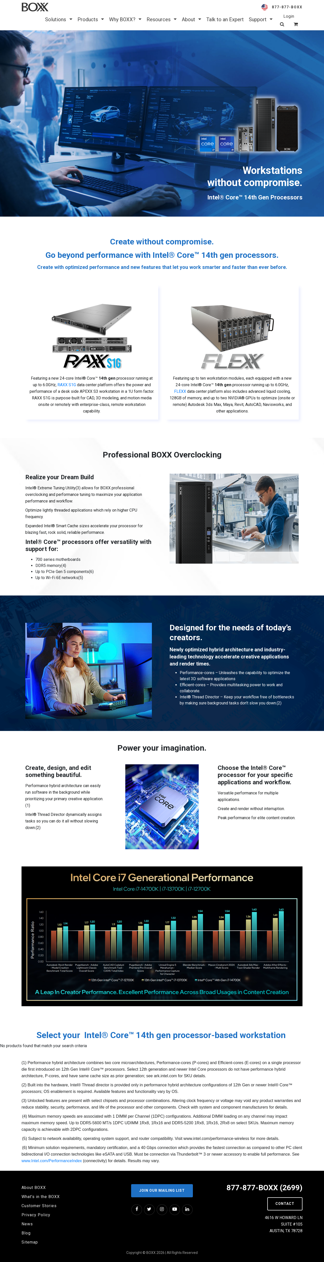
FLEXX (180, 391)
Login (289, 16)
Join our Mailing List (162, 1190)
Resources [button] (162, 19)
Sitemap (30, 1242)
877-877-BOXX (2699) (264, 1187)
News (27, 1224)
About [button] (191, 19)
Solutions (58, 19)
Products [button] (90, 19)
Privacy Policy (36, 1214)
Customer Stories (39, 1205)
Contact (284, 1204)
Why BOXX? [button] (125, 19)
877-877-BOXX (287, 7)
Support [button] (261, 19)
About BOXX (34, 1187)
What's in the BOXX (41, 1196)
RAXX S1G (66, 384)
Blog (26, 1233)
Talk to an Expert (225, 19)
